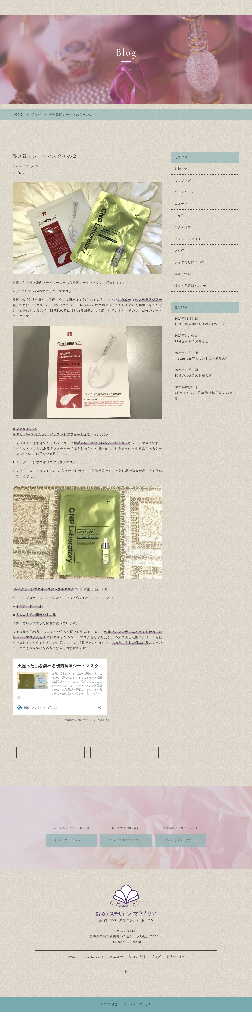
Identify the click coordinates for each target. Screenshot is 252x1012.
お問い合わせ (209, 80)
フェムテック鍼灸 (187, 239)
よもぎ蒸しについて (189, 262)
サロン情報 (209, 57)
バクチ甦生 (182, 227)
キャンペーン (184, 192)
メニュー (209, 46)
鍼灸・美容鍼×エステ (190, 286)
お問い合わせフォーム (71, 840)
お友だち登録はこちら (126, 840)
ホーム (209, 23)
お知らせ (181, 168)
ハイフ (179, 215)
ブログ (209, 69)
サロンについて (209, 34)
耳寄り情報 (182, 274)
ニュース (181, 203)
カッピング (182, 180)
